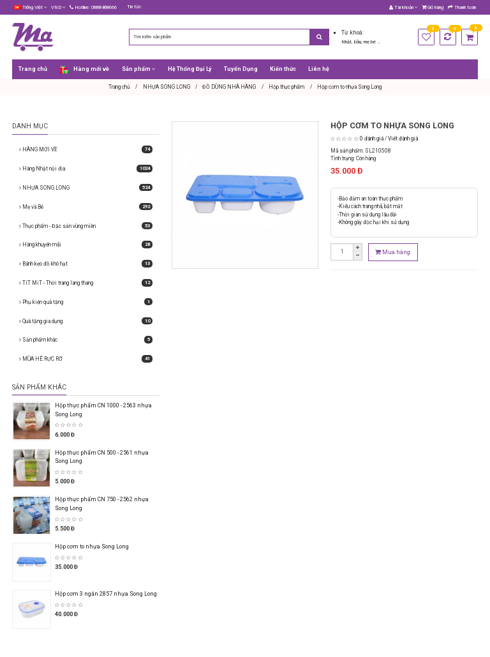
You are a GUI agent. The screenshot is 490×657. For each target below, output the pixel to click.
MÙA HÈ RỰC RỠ (85, 359)
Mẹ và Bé (85, 207)
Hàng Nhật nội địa (85, 168)
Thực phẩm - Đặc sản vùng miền (85, 226)
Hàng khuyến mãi (85, 244)
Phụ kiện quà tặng (85, 302)
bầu (357, 42)
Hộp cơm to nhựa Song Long (92, 546)
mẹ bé (370, 42)
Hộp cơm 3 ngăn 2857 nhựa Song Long (106, 594)
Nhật (346, 42)
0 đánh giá (371, 138)
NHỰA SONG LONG (85, 188)
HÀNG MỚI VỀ (85, 149)
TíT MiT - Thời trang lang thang (85, 283)
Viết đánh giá (403, 138)
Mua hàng (392, 251)
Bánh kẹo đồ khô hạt (85, 264)
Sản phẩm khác (85, 340)
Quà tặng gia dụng (85, 321)
